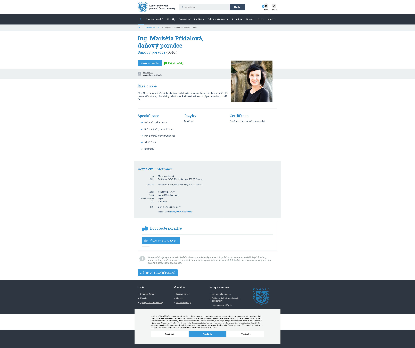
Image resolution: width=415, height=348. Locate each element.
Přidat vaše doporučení (163, 240)
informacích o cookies (209, 327)
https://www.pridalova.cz (181, 212)
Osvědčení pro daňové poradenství (247, 121)
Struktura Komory (147, 294)
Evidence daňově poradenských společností (226, 299)
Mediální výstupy (183, 302)
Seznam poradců (152, 28)
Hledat (237, 7)
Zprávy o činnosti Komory (151, 302)
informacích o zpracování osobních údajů (226, 316)
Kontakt (143, 298)
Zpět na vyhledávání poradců (157, 272)
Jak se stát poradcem (221, 294)
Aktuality (180, 298)
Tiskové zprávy (183, 294)
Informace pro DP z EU (222, 305)
